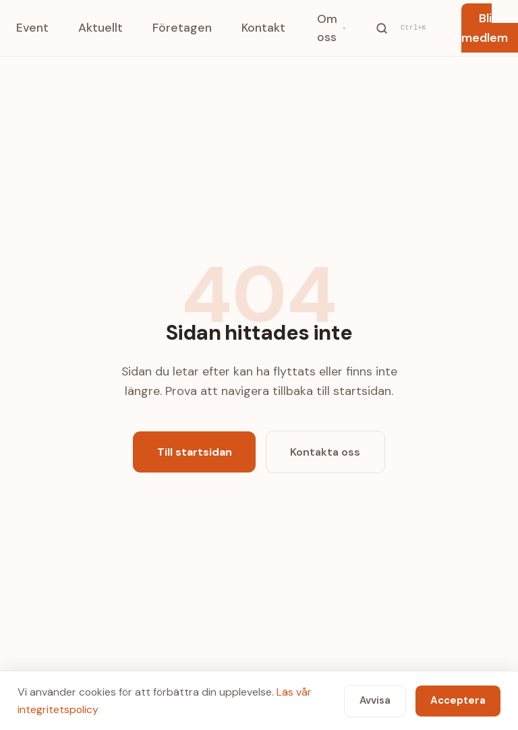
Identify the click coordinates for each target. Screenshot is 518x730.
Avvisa (375, 700)
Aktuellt (100, 27)
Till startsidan (194, 452)
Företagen (182, 27)
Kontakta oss (325, 452)
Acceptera (458, 700)
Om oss (332, 27)
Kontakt (263, 27)
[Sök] (403, 27)
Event (32, 27)
